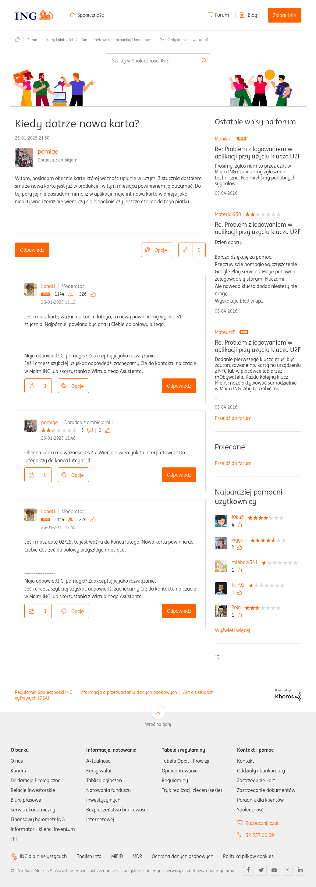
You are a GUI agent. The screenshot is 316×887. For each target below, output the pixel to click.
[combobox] (158, 60)
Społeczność (90, 15)
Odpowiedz (32, 250)
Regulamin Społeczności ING (44, 692)
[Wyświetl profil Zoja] (238, 607)
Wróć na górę (158, 724)
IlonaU (48, 286)
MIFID (117, 856)
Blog (252, 15)
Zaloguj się (284, 15)
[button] (185, 250)
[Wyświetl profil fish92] (240, 585)
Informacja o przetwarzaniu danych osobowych (128, 692)
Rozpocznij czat (262, 823)
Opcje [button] (160, 250)
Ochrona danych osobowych (182, 856)
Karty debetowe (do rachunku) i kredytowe (116, 39)
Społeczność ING (17, 39)
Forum (222, 15)
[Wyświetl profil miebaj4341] (246, 562)
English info (88, 856)
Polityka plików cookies (248, 856)
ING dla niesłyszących (43, 856)
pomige (48, 151)
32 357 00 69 (260, 835)
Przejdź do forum (233, 418)
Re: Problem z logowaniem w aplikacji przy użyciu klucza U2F (257, 152)
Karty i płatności (59, 39)
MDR (137, 856)
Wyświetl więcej (232, 630)
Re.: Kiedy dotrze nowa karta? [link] (184, 39)
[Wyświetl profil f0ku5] (239, 517)
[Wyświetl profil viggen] (240, 540)
